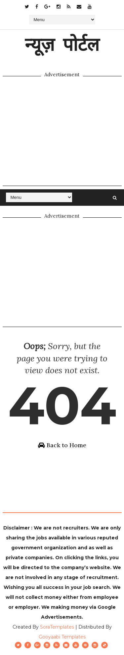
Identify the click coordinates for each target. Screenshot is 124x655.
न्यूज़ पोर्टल (62, 44)
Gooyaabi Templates (62, 637)
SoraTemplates (57, 627)
